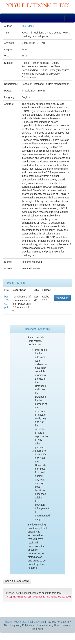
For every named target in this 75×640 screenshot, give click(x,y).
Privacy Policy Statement (18, 621)
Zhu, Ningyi (28, 25)
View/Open (62, 297)
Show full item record (17, 580)
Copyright (39, 621)
